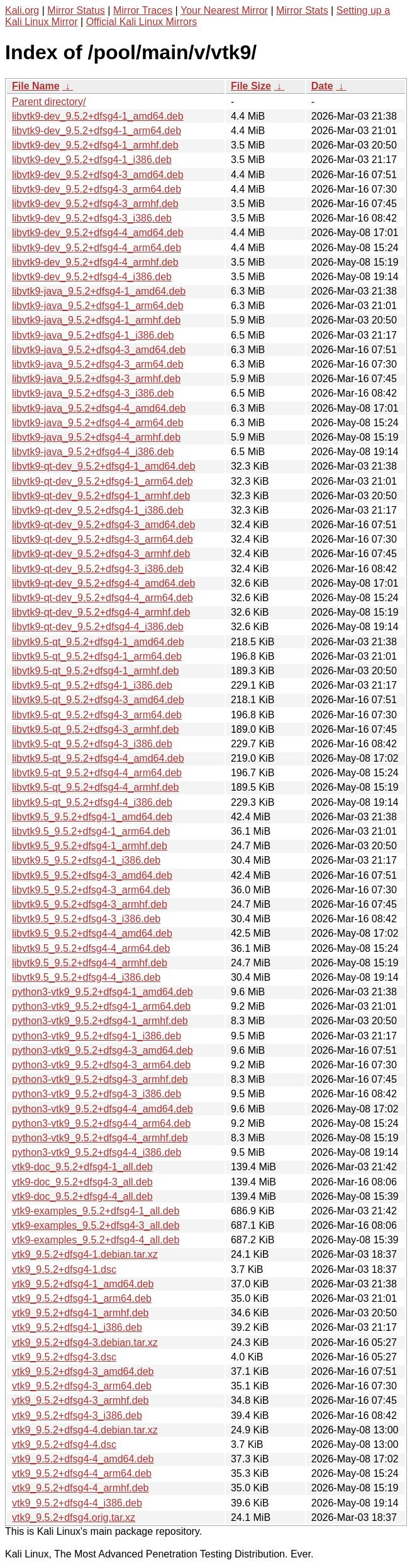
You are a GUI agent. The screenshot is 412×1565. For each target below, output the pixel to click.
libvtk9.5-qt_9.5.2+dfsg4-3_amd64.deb (98, 699)
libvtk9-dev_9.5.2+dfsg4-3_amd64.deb (98, 174)
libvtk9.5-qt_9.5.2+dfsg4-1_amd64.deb (98, 641)
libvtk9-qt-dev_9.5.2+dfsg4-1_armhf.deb (101, 495)
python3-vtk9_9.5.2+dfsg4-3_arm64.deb (101, 1064)
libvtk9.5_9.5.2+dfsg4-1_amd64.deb (92, 816)
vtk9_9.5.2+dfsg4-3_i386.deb (77, 1415)
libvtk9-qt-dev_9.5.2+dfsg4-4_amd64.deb (103, 583)
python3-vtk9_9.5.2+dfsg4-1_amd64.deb (102, 991)
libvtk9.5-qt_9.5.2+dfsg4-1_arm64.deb (97, 656)
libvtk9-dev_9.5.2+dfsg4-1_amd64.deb (98, 116)
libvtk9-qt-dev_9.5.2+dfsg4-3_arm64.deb (102, 539)
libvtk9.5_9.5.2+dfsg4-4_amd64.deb (92, 933)
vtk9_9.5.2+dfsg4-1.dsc (64, 1269)
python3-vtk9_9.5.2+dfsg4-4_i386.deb (96, 1152)
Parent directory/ (49, 101)
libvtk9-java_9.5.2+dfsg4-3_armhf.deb (96, 378)
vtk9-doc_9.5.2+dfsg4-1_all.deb (82, 1166)
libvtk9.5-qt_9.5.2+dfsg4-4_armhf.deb (95, 787)
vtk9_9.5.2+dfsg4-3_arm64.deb (82, 1386)
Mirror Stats (302, 10)
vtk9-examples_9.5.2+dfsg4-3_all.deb (95, 1225)
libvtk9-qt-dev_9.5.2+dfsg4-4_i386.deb (98, 626)
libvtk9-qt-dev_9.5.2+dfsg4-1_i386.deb (98, 510)
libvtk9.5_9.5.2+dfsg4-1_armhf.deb (89, 845)
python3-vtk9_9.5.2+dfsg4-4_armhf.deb (100, 1138)
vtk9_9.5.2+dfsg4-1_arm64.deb (82, 1298)
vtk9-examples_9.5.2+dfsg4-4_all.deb (95, 1239)
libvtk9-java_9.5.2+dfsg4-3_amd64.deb (99, 349)
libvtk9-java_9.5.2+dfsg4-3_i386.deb (93, 393)
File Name (36, 86)
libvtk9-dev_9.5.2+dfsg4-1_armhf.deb (95, 145)
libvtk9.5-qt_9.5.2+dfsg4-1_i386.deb (92, 685)
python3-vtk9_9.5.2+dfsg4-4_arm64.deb (101, 1123)
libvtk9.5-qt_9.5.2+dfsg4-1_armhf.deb (95, 670)
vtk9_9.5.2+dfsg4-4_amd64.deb (83, 1459)
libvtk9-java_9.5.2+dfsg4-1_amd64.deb (99, 291)
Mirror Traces (142, 10)
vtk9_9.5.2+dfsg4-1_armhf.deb (80, 1313)
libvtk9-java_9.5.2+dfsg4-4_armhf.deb (96, 437)
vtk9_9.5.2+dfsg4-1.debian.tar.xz (85, 1254)
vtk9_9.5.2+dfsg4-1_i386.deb (77, 1327)
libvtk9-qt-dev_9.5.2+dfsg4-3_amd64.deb (103, 524)
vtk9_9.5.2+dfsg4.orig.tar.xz (73, 1517)
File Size (251, 86)
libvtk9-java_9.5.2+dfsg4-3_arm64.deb (98, 364)
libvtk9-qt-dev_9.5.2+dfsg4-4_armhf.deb (101, 612)
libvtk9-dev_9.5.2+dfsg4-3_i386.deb (92, 218)
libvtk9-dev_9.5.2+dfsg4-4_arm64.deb (96, 247)
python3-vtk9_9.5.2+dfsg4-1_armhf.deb (100, 1020)
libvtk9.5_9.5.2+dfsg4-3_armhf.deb (89, 904)
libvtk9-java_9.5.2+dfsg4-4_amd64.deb (99, 408)
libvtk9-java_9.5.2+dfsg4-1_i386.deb (93, 335)
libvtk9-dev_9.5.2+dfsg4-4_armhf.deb (95, 262)
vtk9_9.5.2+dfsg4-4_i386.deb (77, 1503)
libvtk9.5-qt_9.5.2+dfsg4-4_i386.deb (92, 802)
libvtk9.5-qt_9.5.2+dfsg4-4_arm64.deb (97, 772)
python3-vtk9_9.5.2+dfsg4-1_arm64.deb (101, 1006)
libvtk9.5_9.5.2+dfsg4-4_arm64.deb (91, 948)
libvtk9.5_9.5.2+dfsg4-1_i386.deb (86, 860)
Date (322, 86)
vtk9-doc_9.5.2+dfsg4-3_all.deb (82, 1182)
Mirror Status (76, 10)
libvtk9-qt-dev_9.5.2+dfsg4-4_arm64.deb (102, 597)
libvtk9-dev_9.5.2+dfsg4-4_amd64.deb (98, 232)
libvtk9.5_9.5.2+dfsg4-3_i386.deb (86, 918)
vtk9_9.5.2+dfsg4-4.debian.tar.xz (85, 1430)
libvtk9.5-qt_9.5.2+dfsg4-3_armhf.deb (95, 729)
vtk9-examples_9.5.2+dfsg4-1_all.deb (95, 1211)
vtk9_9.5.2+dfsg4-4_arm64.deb (82, 1473)
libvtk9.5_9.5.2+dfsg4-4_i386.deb (86, 977)
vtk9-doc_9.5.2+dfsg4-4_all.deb (82, 1196)
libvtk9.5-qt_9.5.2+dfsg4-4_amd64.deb (98, 758)
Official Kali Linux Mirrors (142, 21)
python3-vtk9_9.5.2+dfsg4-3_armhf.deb (100, 1079)
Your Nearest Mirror (224, 10)
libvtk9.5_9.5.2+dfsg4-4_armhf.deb (89, 963)
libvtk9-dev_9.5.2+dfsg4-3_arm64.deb (96, 189)
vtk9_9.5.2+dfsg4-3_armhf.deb (80, 1400)
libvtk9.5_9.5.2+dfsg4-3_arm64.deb (91, 889)
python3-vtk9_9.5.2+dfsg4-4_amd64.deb (102, 1109)
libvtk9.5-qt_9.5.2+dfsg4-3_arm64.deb (97, 714)
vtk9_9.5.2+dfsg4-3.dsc (64, 1357)
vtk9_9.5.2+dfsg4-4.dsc (64, 1444)
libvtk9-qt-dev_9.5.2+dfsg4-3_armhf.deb (101, 553)
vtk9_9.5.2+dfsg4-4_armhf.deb (80, 1488)
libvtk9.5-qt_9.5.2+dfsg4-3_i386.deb (92, 743)
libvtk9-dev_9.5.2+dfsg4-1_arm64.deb (96, 130)
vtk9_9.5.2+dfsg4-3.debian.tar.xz (85, 1342)
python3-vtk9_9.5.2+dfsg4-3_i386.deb (96, 1093)
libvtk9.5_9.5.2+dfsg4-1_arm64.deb (91, 831)
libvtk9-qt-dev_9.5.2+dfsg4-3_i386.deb (98, 568)
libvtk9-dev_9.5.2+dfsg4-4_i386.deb (92, 276)
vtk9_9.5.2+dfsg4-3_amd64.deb (83, 1371)
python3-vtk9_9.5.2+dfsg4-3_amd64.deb (102, 1050)
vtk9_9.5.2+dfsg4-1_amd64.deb (83, 1284)
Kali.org (22, 10)
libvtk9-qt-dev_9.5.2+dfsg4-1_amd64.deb (103, 466)
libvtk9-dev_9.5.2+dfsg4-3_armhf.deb (95, 203)
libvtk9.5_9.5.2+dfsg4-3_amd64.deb (92, 875)
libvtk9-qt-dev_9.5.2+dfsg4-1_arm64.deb (102, 481)
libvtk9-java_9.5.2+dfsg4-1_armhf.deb (96, 320)
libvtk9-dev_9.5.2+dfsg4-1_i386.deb (92, 159)
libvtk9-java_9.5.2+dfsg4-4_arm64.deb (98, 422)
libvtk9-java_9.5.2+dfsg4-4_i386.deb (93, 451)
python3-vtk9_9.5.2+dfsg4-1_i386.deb (96, 1036)
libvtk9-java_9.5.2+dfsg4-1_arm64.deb (98, 305)
